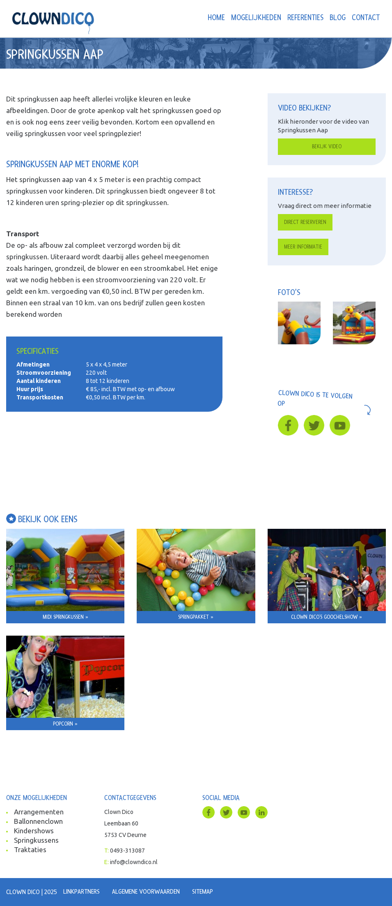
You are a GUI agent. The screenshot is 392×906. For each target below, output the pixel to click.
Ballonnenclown (38, 821)
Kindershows (34, 831)
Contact (366, 18)
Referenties (305, 18)
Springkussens (36, 840)
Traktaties (30, 849)
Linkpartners (81, 892)
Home (216, 18)
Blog (338, 18)
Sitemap (202, 892)
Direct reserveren (305, 222)
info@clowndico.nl (134, 862)
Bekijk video (327, 146)
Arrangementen (39, 812)
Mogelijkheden (256, 18)
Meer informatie (303, 247)
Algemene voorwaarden (146, 892)
